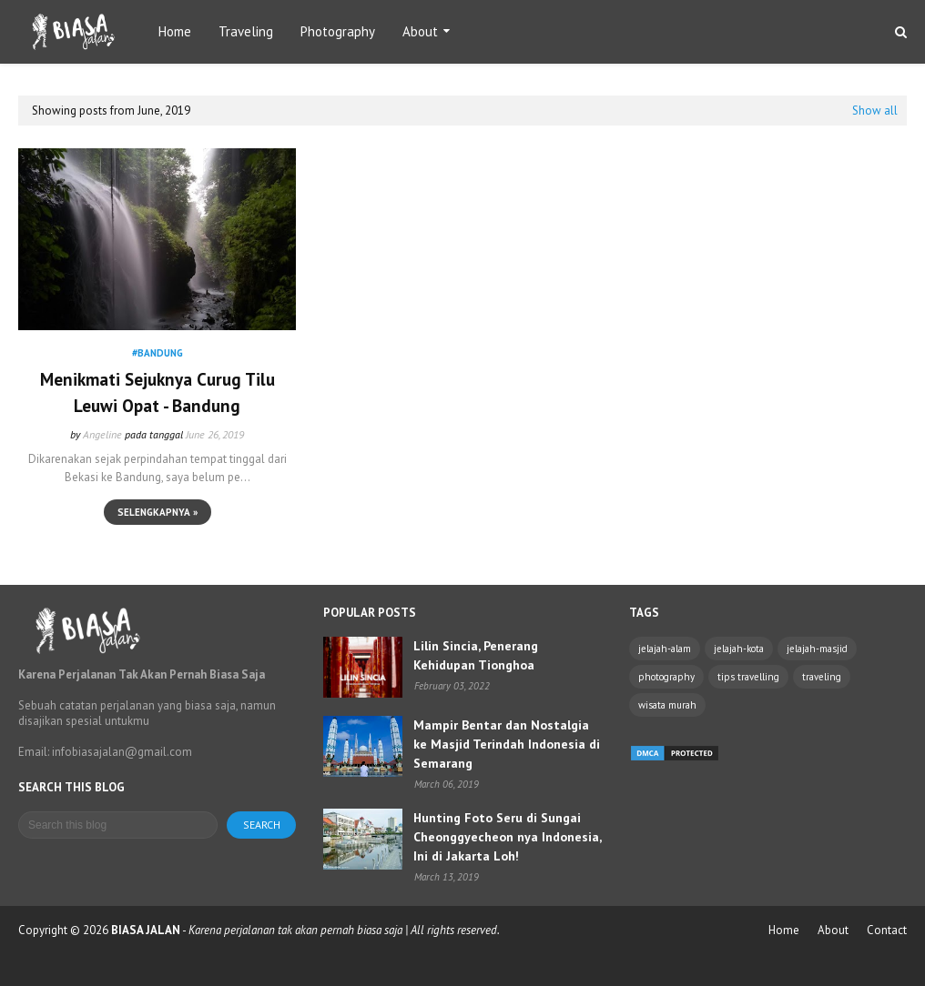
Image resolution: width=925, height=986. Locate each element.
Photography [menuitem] (337, 31)
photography (666, 676)
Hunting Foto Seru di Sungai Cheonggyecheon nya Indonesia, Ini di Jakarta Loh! (507, 837)
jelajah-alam (664, 648)
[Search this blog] (118, 825)
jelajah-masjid (817, 648)
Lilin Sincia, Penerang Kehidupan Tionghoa (475, 655)
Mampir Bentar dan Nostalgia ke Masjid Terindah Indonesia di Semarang (506, 744)
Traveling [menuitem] (246, 31)
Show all (875, 110)
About (833, 930)
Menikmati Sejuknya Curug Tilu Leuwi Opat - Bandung (157, 392)
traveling (821, 676)
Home (783, 930)
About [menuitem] (420, 31)
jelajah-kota (739, 648)
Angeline (102, 434)
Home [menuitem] (174, 31)
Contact (887, 930)
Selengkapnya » (157, 512)
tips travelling (748, 676)
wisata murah (667, 705)
